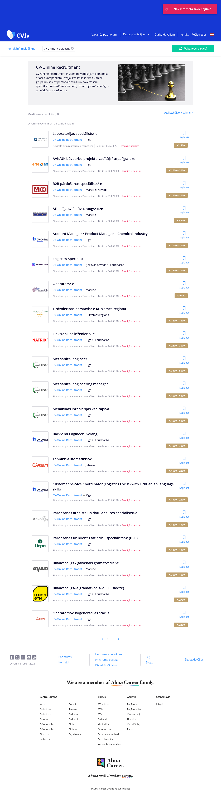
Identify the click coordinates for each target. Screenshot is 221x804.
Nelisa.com (45, 739)
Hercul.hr (132, 719)
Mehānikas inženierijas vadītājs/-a (81, 409)
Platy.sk (73, 729)
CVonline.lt (103, 704)
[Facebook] (12, 657)
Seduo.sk (73, 719)
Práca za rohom (48, 724)
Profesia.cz (45, 714)
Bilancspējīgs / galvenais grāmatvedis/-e (86, 563)
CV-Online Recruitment (67, 140)
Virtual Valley (134, 724)
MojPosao (132, 704)
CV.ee (101, 714)
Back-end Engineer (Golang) (75, 434)
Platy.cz (73, 724)
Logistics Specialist (68, 258)
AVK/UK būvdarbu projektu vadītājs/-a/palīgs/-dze (94, 158)
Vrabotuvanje (134, 714)
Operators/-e (63, 283)
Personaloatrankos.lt (109, 734)
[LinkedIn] (24, 657)
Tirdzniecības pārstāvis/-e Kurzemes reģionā (89, 308)
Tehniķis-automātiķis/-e (72, 459)
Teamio (73, 709)
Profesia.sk (45, 709)
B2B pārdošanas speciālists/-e (77, 183)
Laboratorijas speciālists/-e (75, 133)
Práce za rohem (48, 729)
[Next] (119, 639)
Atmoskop (45, 734)
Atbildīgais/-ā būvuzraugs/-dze (78, 208)
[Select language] (212, 34)
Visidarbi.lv (103, 724)
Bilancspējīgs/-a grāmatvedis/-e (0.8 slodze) (88, 588)
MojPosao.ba (134, 709)
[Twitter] (18, 657)
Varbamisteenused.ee (109, 744)
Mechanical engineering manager (80, 384)
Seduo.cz (73, 714)
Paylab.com (75, 734)
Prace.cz (44, 719)
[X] (72, 48)
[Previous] (102, 639)
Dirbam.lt (103, 719)
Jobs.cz (43, 704)
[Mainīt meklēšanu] (21, 48)
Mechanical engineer (70, 359)
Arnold (72, 704)
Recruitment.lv (105, 739)
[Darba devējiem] (194, 659)
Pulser (130, 729)
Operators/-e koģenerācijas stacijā (81, 613)
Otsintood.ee (105, 729)
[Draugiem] (35, 657)
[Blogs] (149, 662)
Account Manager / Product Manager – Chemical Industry (100, 233)
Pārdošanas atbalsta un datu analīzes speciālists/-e (95, 513)
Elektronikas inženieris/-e (74, 333)
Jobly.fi (159, 704)
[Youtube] (29, 657)
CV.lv (100, 709)
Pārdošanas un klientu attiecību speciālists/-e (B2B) (95, 538)
